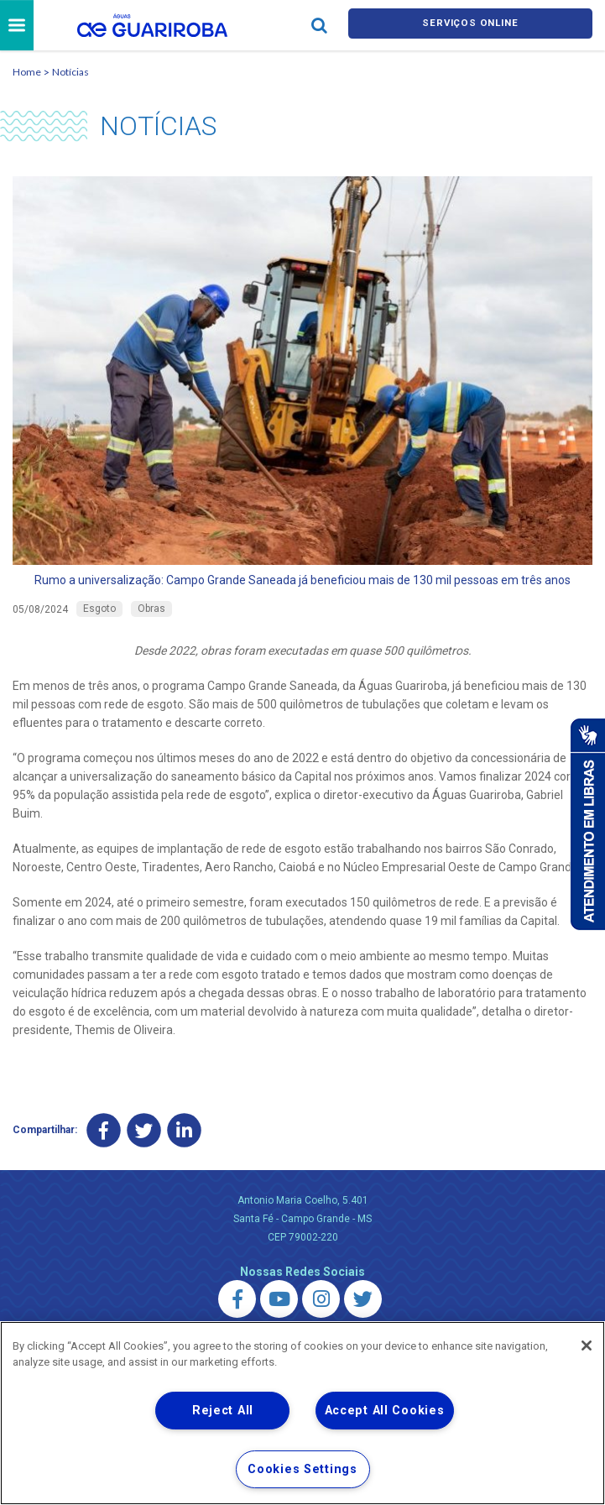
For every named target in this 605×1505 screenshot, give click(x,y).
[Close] (586, 1345)
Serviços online (470, 26)
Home (27, 74)
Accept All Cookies (385, 1410)
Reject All (222, 1410)
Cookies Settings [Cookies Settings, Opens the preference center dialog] (302, 1469)
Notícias (70, 74)
